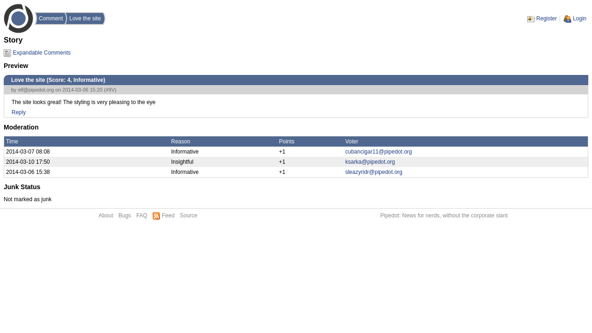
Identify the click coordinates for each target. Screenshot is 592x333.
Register (546, 18)
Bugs (124, 215)
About (106, 215)
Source (188, 215)
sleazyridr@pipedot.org (373, 172)
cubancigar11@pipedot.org (378, 151)
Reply (19, 112)
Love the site (85, 18)
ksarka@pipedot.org (370, 162)
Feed (168, 215)
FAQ (142, 215)
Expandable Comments (42, 52)
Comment (51, 18)
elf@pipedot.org (36, 89)
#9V (110, 89)
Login (579, 18)
